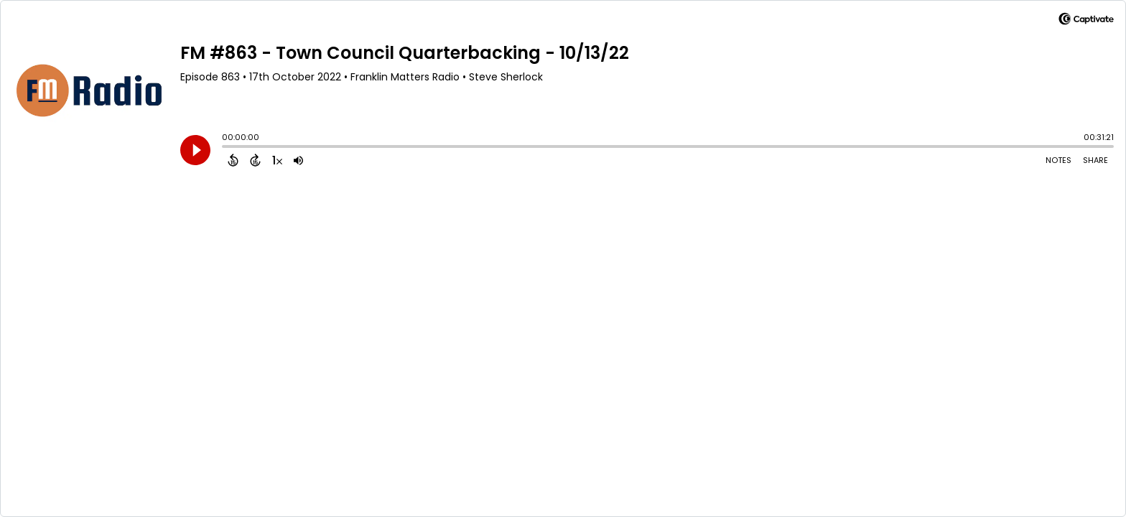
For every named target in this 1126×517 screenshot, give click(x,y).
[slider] (225, 148)
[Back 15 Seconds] (233, 160)
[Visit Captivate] (1086, 21)
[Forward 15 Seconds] (255, 160)
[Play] (195, 150)
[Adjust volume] (298, 160)
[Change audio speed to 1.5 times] (277, 160)
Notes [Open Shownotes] (1058, 160)
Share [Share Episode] (1095, 160)
